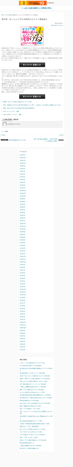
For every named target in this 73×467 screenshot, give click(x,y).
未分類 (6, 131)
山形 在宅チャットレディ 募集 (12, 114)
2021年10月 (23, 294)
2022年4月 (22, 278)
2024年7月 (22, 204)
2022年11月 (23, 259)
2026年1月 (22, 155)
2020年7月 (22, 335)
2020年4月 (22, 344)
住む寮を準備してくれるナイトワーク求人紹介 (32, 373)
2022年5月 (22, 275)
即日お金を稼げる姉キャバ (27, 442)
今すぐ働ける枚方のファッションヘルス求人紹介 (33, 384)
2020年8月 (22, 333)
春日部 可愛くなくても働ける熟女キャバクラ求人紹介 (35, 378)
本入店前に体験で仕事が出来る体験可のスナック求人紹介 (35, 395)
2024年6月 (22, 207)
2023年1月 (22, 253)
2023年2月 (22, 251)
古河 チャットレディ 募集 (11, 111)
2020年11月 (23, 325)
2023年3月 (22, 248)
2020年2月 (22, 349)
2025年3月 (22, 182)
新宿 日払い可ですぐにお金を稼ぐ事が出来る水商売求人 (19, 108)
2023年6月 (22, 240)
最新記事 (15, 119)
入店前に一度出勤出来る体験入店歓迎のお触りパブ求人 (35, 423)
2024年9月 (22, 198)
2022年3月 (22, 281)
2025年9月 (22, 166)
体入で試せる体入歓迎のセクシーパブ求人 (31, 421)
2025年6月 (22, 174)
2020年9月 (22, 330)
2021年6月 (22, 305)
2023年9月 (22, 231)
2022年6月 (22, 272)
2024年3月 (22, 215)
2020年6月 (22, 338)
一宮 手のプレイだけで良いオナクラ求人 (31, 431)
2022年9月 (22, 264)
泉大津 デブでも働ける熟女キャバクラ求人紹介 (33, 440)
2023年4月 (22, 245)
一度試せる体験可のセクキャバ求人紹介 (30, 445)
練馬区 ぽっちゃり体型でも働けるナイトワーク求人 (17, 101)
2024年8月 (22, 201)
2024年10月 (23, 196)
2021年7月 (22, 303)
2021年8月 (22, 300)
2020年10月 (23, 327)
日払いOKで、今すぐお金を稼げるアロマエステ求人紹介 (35, 403)
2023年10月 (23, 229)
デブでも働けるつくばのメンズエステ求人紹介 (32, 434)
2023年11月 (23, 226)
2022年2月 (22, 283)
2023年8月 (22, 234)
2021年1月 (22, 319)
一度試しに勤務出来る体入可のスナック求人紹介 (33, 386)
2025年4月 (22, 179)
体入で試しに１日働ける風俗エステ (29, 448)
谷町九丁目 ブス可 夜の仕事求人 (29, 426)
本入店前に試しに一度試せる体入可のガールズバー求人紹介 (36, 397)
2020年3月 (22, 346)
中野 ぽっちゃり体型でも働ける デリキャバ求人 (33, 381)
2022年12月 (23, 256)
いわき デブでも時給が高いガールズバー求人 (32, 362)
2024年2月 (22, 218)
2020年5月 (22, 341)
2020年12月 (23, 322)
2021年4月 (22, 311)
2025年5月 (22, 177)
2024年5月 (22, 209)
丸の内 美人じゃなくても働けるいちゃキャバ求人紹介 (35, 375)
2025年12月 (23, 157)
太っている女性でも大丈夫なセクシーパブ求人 (32, 392)
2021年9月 (22, 297)
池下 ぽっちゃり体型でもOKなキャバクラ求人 (33, 429)
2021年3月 (22, 314)
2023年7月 (22, 237)
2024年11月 (23, 193)
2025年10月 (23, 163)
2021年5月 (22, 308)
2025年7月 (22, 171)
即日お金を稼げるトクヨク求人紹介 (29, 400)
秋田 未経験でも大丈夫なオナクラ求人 (30, 406)
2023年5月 (22, 242)
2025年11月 (23, 160)
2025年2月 (22, 185)
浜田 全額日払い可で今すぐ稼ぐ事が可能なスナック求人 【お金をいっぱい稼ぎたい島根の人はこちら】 (32, 105)
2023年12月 (23, 223)
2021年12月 (23, 289)
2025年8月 (22, 168)
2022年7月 (22, 270)
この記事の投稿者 (7, 119)
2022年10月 (23, 262)
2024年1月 (22, 220)
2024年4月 (22, 212)
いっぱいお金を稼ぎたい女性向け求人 (36, 8)
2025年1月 (22, 187)
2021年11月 (23, 292)
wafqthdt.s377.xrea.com (57, 25)
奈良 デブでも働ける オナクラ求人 (30, 408)
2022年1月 (22, 286)
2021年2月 (22, 316)
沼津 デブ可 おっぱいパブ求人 (29, 437)
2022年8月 (22, 267)
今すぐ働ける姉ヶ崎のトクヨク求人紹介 (30, 365)
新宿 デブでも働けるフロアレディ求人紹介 (32, 389)
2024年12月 (23, 190)
